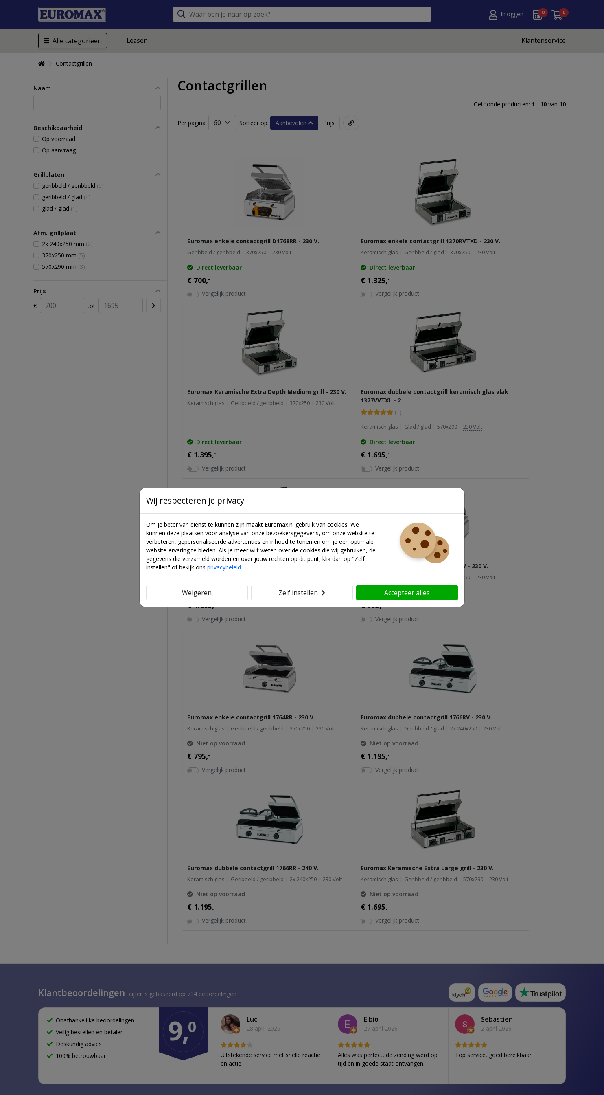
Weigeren (197, 592)
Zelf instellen (301, 592)
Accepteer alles (407, 592)
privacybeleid (224, 567)
